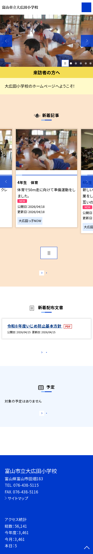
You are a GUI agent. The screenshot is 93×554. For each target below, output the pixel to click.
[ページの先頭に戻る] (87, 548)
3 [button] (81, 63)
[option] (46, 41)
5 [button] (91, 63)
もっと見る (44, 274)
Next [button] (87, 41)
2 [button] (76, 63)
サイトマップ (18, 498)
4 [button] (86, 63)
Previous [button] (6, 41)
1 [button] (71, 63)
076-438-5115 (26, 485)
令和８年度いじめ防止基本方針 (34, 331)
